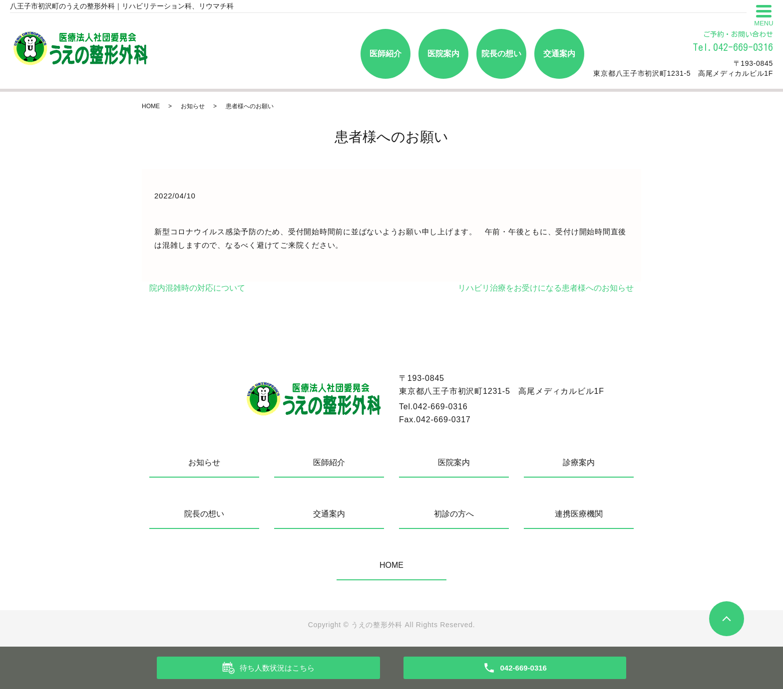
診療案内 (579, 462)
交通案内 (559, 53)
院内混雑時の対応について (197, 288)
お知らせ (193, 106)
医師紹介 (385, 53)
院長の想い (501, 53)
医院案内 (443, 53)
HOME (151, 106)
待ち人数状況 (277, 668)
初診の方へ (454, 514)
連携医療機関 (579, 514)
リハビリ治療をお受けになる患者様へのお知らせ (546, 288)
